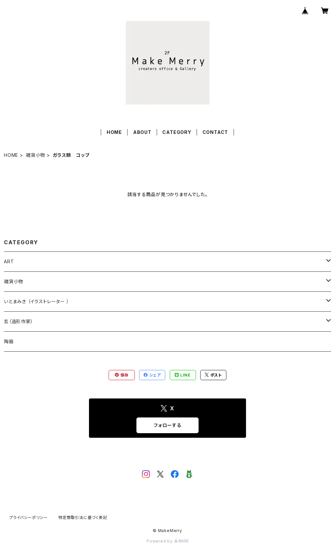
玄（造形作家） (18, 321)
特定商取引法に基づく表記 (82, 517)
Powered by (167, 541)
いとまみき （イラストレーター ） (36, 301)
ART (9, 261)
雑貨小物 (35, 155)
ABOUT (142, 132)
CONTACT (215, 132)
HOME (114, 132)
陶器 (9, 341)
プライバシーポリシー (28, 517)
